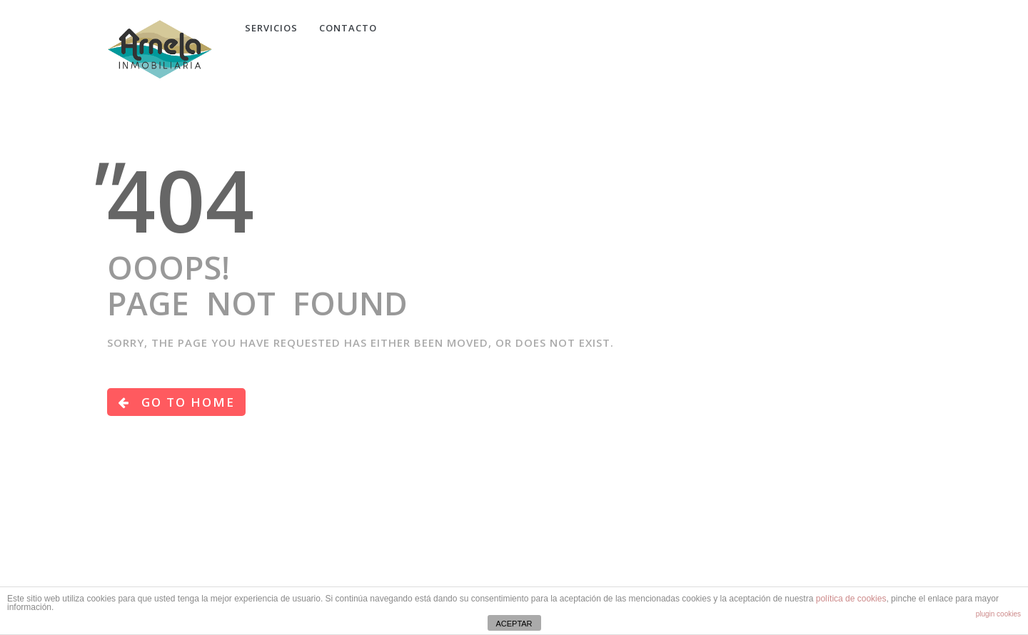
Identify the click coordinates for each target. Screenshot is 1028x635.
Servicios (271, 27)
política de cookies (851, 599)
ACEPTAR (513, 623)
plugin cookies (998, 614)
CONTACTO (348, 27)
